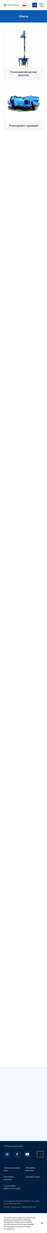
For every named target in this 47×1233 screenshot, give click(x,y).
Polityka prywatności (13, 1146)
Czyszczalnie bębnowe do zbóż (12, 1187)
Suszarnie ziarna (32, 1176)
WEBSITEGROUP (29, 1207)
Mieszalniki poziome (8, 1178)
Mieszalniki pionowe (30, 1169)
